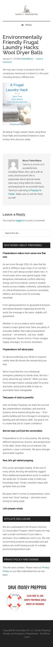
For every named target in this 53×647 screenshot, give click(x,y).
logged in (20, 220)
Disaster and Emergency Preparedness (20, 633)
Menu (28, 25)
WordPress (45, 633)
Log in (27, 637)
